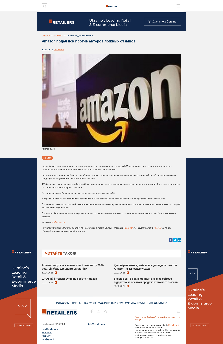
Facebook (128, 228)
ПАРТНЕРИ (76, 302)
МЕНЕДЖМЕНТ (61, 302)
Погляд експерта (160, 302)
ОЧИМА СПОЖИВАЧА (121, 302)
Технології (58, 35)
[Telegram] (105, 311)
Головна (46, 35)
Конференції (48, 339)
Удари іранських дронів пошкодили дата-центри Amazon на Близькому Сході (145, 267)
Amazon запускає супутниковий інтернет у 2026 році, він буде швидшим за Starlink (73, 267)
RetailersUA (173, 325)
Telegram (158, 228)
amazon (47, 158)
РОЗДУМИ (103, 302)
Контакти (47, 332)
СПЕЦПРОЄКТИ (141, 302)
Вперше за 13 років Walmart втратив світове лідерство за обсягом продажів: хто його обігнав (146, 280)
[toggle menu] (178, 6)
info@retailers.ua (96, 324)
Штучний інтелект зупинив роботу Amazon (69, 278)
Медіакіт (46, 336)
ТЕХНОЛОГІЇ (90, 302)
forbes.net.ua (58, 222)
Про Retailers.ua (50, 329)
